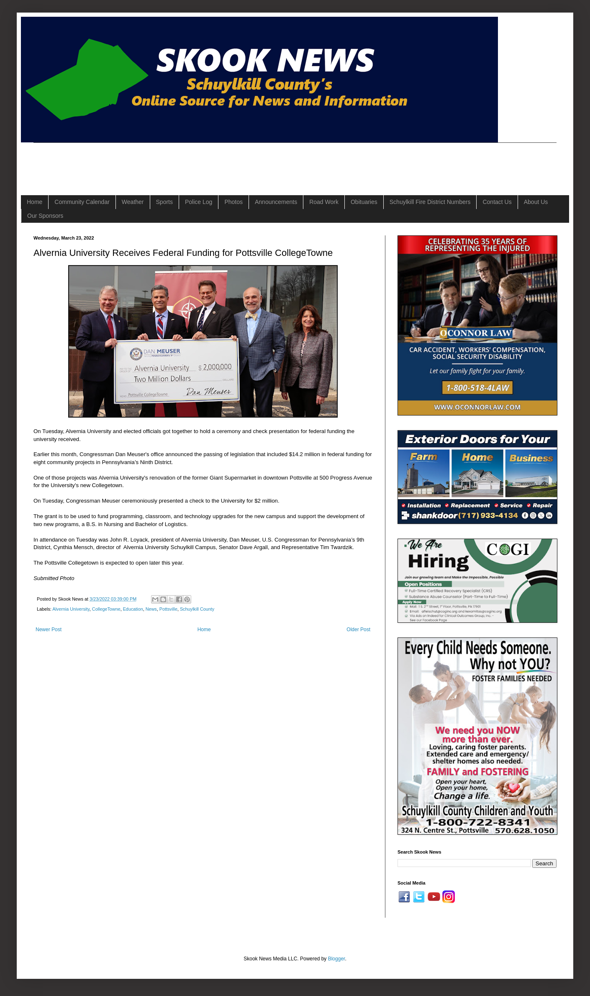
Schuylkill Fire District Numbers (430, 202)
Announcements (276, 202)
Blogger (336, 959)
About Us (536, 202)
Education (133, 609)
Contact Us (496, 202)
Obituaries (364, 202)
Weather (133, 202)
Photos (233, 202)
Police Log (198, 202)
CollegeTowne (106, 609)
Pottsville (168, 609)
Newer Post (49, 629)
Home (34, 202)
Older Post (358, 629)
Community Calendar (82, 202)
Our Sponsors (45, 215)
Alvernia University (71, 609)
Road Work (324, 202)
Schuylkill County (197, 609)
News (151, 609)
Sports (164, 202)
